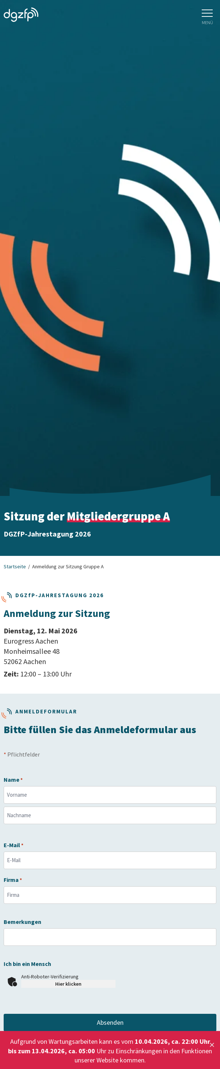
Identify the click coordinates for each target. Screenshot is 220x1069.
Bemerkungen (22, 921)
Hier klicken (68, 984)
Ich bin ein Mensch (27, 963)
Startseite (15, 566)
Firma (13, 879)
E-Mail (13, 845)
